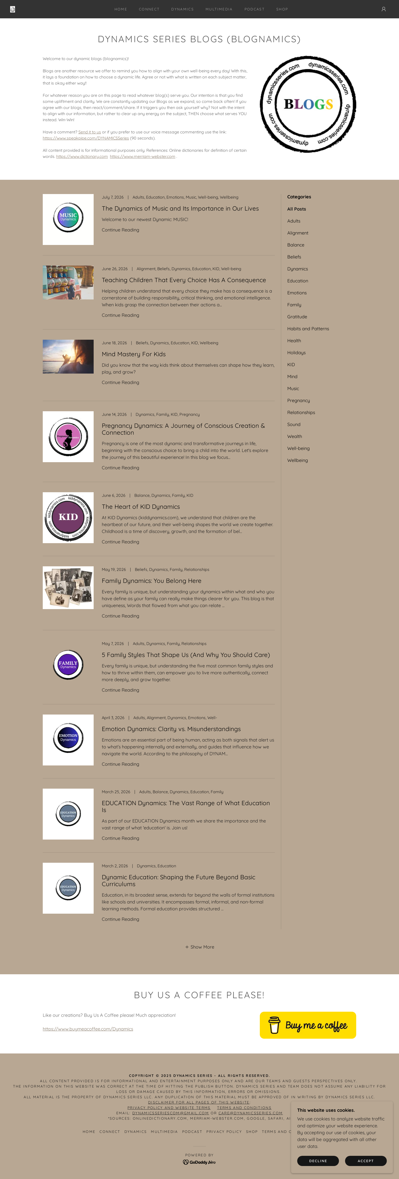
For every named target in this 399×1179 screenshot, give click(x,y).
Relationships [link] (301, 412)
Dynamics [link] (297, 269)
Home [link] (121, 9)
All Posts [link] (296, 209)
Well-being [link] (298, 448)
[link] (12, 9)
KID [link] (291, 364)
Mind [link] (292, 376)
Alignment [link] (297, 233)
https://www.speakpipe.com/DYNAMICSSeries (86, 138)
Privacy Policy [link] (224, 1131)
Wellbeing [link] (297, 460)
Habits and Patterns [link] (308, 329)
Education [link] (297, 281)
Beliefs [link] (294, 257)
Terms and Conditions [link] (289, 1131)
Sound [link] (294, 424)
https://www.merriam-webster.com (142, 156)
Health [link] (294, 341)
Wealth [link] (294, 436)
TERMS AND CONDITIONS (244, 1107)
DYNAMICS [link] (182, 9)
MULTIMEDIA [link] (219, 9)
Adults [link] (293, 221)
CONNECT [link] (149, 9)
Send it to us (89, 131)
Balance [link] (295, 245)
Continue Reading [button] (120, 230)
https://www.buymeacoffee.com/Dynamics (88, 1029)
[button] (384, 9)
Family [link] (294, 305)
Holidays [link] (296, 352)
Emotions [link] (297, 293)
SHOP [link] (282, 9)
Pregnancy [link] (298, 400)
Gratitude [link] (297, 317)
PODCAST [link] (255, 9)
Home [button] (89, 1131)
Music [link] (293, 388)
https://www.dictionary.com (82, 156)
